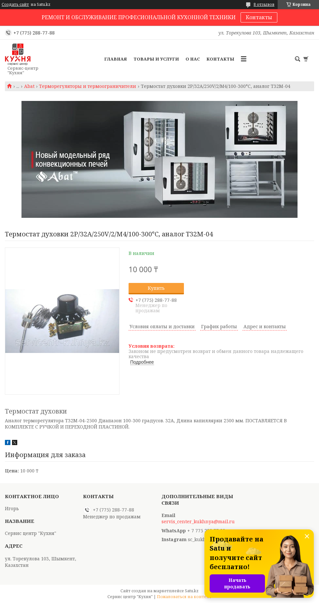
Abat (29, 86)
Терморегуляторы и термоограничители (87, 86)
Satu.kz (192, 591)
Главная (115, 59)
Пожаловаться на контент (184, 596)
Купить (156, 288)
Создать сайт (15, 4)
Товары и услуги (156, 59)
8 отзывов (264, 4)
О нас (193, 59)
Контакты (259, 17)
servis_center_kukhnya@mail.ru (198, 522)
